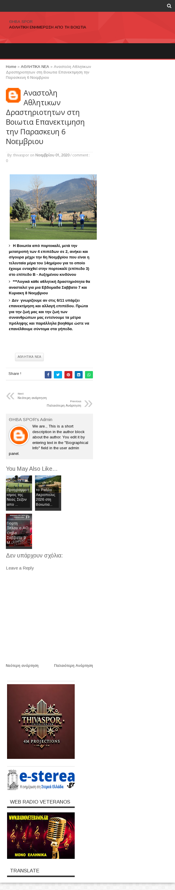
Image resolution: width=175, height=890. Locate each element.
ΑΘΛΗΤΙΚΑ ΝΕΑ (29, 356)
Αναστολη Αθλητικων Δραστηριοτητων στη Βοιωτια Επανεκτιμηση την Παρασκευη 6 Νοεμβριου (45, 117)
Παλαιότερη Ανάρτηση (73, 665)
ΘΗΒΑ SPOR (21, 21)
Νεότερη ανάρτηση (22, 665)
